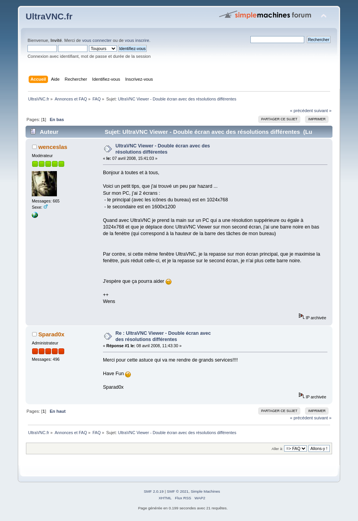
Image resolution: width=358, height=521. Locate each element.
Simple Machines (205, 491)
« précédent (301, 110)
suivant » (323, 110)
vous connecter (96, 40)
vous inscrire (137, 40)
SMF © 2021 (177, 491)
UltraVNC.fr (49, 16)
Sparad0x (51, 334)
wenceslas (52, 147)
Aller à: (277, 449)
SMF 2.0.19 (154, 491)
